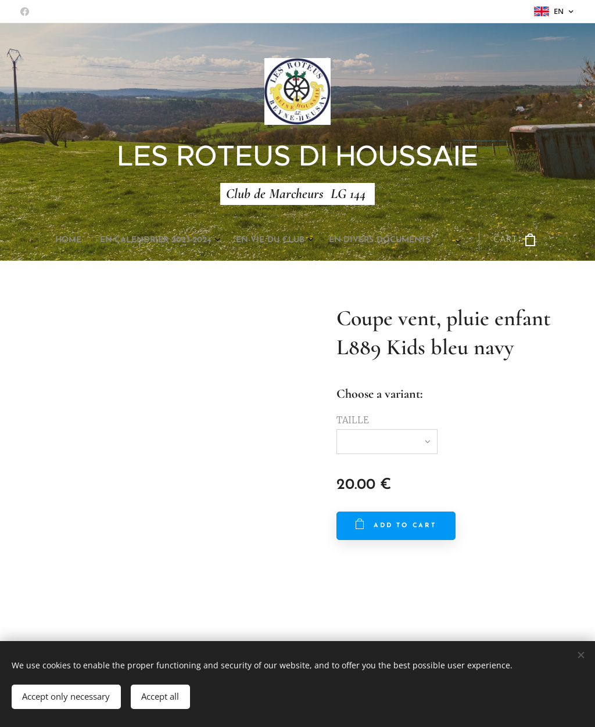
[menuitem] (175, 240)
